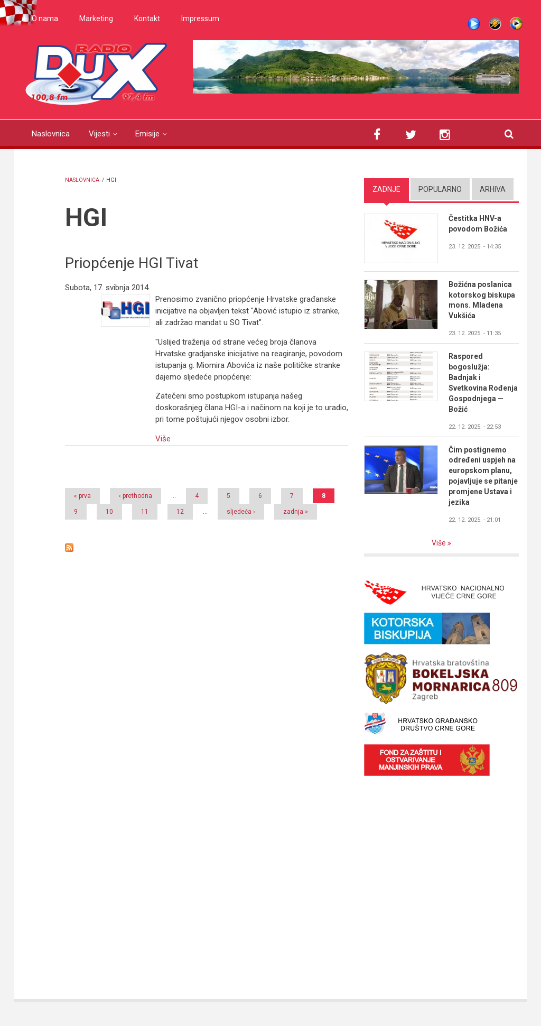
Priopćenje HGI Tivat (132, 263)
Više (163, 438)
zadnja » (295, 511)
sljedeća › (241, 511)
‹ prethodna (135, 496)
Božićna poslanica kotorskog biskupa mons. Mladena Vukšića (482, 300)
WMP (516, 23)
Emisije (147, 133)
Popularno (440, 189)
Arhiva (493, 189)
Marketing (96, 18)
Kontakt (147, 18)
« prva (82, 496)
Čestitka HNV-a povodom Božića (478, 223)
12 (180, 511)
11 (144, 511)
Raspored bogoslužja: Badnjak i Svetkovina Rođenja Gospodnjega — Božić (483, 382)
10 (109, 511)
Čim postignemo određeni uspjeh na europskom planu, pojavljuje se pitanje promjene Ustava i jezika (483, 476)
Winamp (495, 23)
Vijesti (99, 133)
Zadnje (386, 189)
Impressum (200, 18)
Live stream (473, 23)
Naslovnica (51, 133)
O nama (45, 18)
